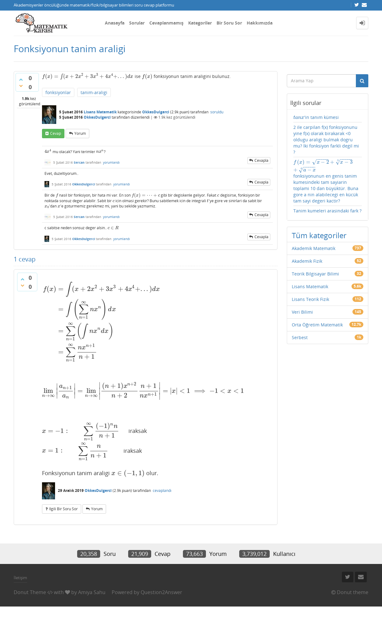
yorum (80, 133)
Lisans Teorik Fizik (310, 299)
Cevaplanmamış (166, 23)
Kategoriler (200, 23)
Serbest (300, 337)
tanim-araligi (94, 92)
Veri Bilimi (302, 312)
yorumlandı (111, 162)
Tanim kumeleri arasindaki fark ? (327, 211)
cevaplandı (162, 490)
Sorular (137, 23)
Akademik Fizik (307, 261)
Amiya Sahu (91, 592)
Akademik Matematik (313, 248)
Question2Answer (161, 592)
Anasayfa (114, 23)
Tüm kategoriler (319, 235)
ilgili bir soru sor (63, 508)
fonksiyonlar (58, 92)
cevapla (261, 160)
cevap (55, 133)
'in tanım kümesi (316, 117)
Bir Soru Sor (229, 23)
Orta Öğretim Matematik (317, 325)
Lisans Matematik (100, 112)
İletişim (20, 577)
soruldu (216, 112)
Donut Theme (30, 592)
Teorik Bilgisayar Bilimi (315, 274)
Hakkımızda (260, 23)
